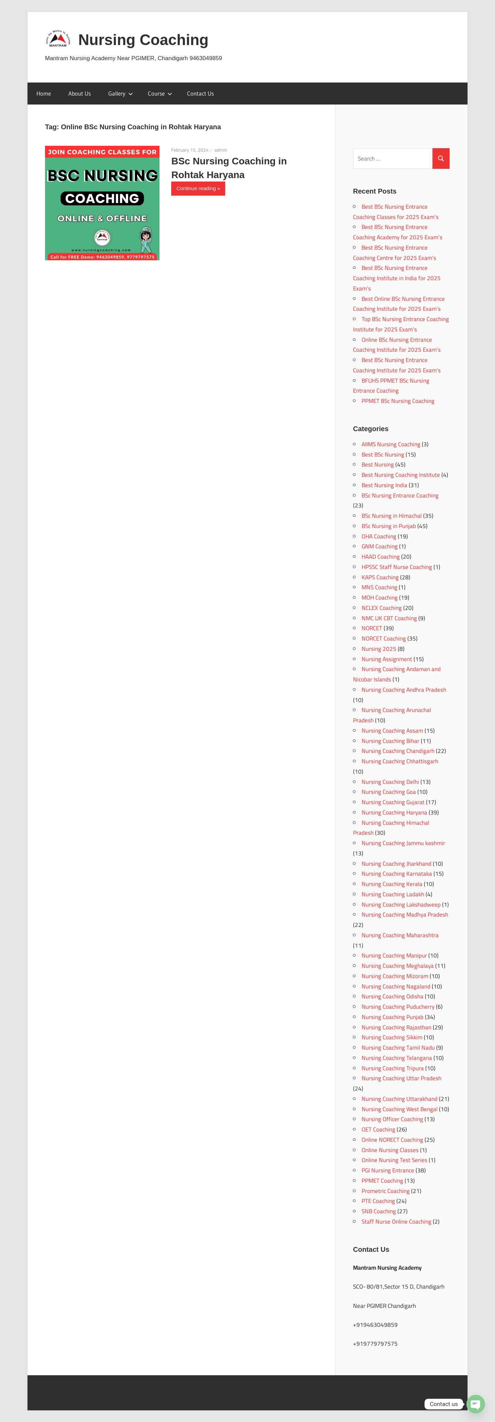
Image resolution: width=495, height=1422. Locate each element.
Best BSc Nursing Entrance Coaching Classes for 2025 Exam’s (396, 211)
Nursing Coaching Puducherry (398, 1006)
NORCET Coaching (384, 638)
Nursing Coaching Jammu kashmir (403, 843)
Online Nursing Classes (390, 1150)
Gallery (120, 93)
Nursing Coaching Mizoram (395, 976)
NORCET (372, 628)
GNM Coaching (380, 546)
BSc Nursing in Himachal (392, 515)
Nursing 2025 (379, 648)
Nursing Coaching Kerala (392, 883)
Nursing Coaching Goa (389, 791)
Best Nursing (378, 464)
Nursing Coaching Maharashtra (400, 935)
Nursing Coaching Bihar (390, 740)
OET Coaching (378, 1129)
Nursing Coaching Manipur (394, 955)
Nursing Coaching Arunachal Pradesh (392, 715)
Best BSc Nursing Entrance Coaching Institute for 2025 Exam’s (397, 365)
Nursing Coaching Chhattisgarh (400, 761)
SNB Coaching (379, 1211)
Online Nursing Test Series (394, 1160)
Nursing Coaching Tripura (393, 1068)
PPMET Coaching (382, 1180)
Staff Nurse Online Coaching (396, 1221)
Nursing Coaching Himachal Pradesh (391, 828)
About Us (79, 93)
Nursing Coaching (143, 39)
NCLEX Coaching (382, 607)
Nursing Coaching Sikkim (392, 1037)
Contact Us (200, 93)
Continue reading (196, 188)
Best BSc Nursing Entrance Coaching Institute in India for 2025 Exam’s (397, 278)
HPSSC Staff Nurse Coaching (397, 566)
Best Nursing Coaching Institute (401, 474)
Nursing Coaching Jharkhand (396, 863)
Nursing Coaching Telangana (397, 1057)
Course (160, 93)
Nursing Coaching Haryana (394, 812)
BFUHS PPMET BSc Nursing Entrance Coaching (391, 385)
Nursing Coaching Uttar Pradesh (401, 1078)
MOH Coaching (380, 597)
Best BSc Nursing (383, 454)
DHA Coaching (379, 536)
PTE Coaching (378, 1200)
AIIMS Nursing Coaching (391, 444)
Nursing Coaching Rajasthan (396, 1027)
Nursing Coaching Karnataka (397, 873)
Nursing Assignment (387, 659)
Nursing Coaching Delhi (390, 781)
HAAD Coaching (381, 556)
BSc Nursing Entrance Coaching (400, 495)
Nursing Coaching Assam (392, 730)
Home (43, 93)
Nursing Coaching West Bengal (400, 1109)
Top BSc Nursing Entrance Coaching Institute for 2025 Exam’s (401, 324)
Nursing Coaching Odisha (393, 996)
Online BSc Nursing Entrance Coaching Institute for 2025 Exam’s (397, 345)
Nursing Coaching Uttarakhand (400, 1098)
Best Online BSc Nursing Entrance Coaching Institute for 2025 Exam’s (399, 304)
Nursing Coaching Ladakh (393, 894)
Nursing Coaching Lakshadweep (401, 904)
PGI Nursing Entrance (388, 1170)
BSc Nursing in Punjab (389, 526)
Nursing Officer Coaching (392, 1119)
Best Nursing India (384, 485)
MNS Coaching (379, 587)
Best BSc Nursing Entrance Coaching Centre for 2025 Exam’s (394, 252)
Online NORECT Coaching (392, 1139)
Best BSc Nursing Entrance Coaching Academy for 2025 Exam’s (397, 232)
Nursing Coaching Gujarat (393, 802)
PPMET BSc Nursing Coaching (398, 400)
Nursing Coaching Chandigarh (398, 750)
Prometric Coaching (386, 1190)
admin (220, 149)
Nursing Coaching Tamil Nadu (398, 1047)
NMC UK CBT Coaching (389, 618)
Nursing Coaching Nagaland (396, 986)
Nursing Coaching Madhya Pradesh (405, 914)
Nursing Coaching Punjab (393, 1016)
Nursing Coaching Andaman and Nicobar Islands (397, 674)
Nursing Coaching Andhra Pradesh (404, 689)
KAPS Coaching (380, 577)
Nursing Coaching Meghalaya (398, 965)
